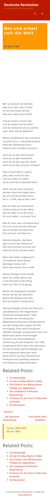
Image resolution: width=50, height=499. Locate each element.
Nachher (8, 411)
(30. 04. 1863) (13, 431)
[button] (35, 14)
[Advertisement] (25, 76)
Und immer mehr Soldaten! (38, 418)
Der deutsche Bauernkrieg (11, 418)
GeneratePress (25, 494)
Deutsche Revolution (21, 4)
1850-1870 (20, 428)
